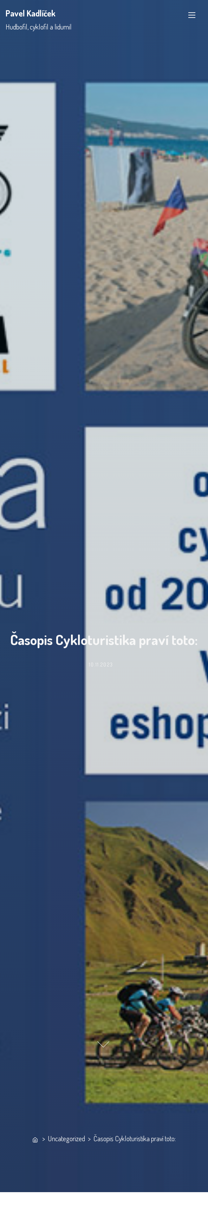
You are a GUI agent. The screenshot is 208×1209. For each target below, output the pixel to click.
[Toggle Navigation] (191, 15)
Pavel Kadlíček (31, 13)
